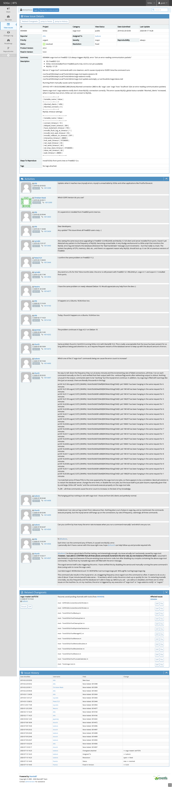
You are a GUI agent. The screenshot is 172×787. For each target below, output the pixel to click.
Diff (29, 606)
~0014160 (47, 305)
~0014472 (47, 349)
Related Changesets (30, 21)
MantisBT (33, 776)
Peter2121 (38, 258)
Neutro (37, 286)
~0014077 (47, 291)
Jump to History (61, 21)
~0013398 (47, 188)
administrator (30, 782)
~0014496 (47, 363)
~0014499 (47, 515)
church (37, 344)
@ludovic (63, 539)
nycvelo (37, 241)
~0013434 (47, 231)
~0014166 (47, 320)
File (161, 603)
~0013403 (47, 217)
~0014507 (47, 558)
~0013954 (47, 277)
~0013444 (47, 262)
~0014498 (47, 500)
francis (55, 761)
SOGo (151, 3)
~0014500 (47, 529)
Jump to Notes (46, 21)
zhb (44, 36)
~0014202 (47, 334)
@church (111, 545)
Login (36, 10)
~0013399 (48, 202)
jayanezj (37, 330)
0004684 (100, 596)
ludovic (98, 36)
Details (23, 606)
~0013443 (47, 245)
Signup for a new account (49, 10)
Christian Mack (40, 198)
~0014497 (47, 377)
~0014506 (47, 544)
